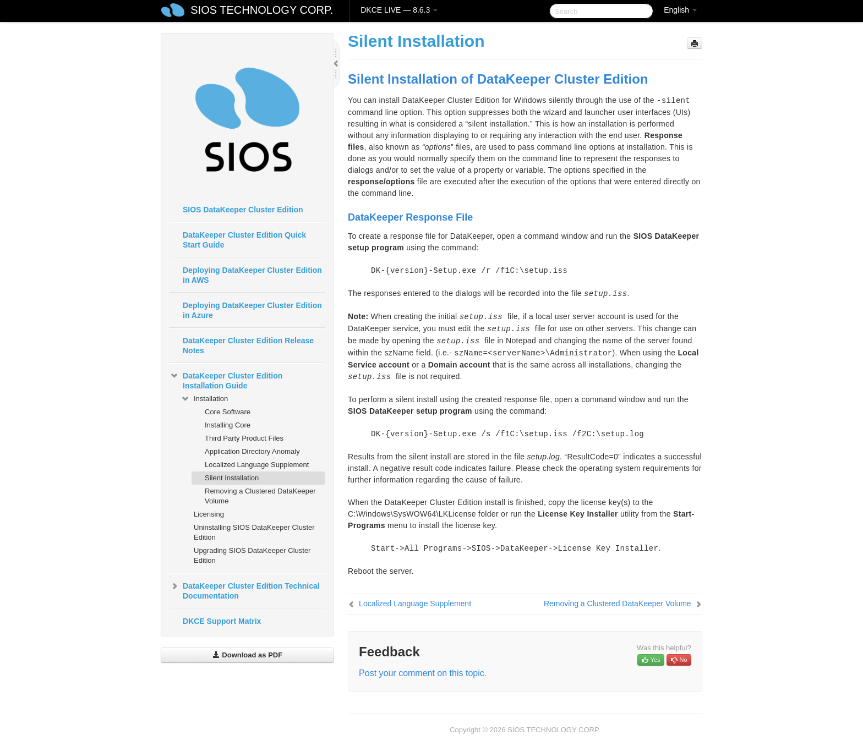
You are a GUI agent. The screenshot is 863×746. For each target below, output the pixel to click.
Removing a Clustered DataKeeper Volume (260, 496)
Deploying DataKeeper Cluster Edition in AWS (252, 275)
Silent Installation (232, 478)
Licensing (209, 514)
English (680, 10)
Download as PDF (247, 655)
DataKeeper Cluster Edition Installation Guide (226, 379)
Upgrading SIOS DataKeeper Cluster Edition (252, 555)
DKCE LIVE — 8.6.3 (399, 10)
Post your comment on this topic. (423, 673)
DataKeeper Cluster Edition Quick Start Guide (244, 240)
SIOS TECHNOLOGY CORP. (261, 10)
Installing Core (227, 425)
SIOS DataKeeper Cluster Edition (243, 209)
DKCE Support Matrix (222, 621)
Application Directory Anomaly (252, 451)
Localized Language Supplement (257, 464)
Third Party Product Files (244, 438)
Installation (204, 398)
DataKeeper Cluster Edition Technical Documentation (245, 589)
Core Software (227, 412)
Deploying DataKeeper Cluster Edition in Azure (252, 310)
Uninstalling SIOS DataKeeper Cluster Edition (254, 532)
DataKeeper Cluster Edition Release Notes (248, 345)
